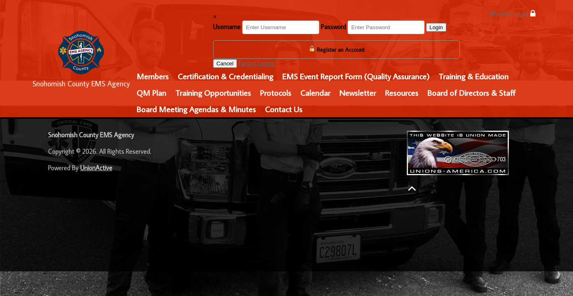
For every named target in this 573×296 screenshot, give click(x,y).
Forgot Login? (257, 63)
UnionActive (96, 168)
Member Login (512, 13)
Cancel (225, 63)
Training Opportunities (213, 92)
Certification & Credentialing (225, 76)
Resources (401, 92)
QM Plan (151, 92)
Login (436, 27)
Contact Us (283, 109)
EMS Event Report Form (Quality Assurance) (355, 76)
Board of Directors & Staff (471, 92)
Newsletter (357, 92)
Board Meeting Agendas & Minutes (196, 109)
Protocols (275, 92)
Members (153, 76)
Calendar (315, 92)
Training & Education (473, 76)
